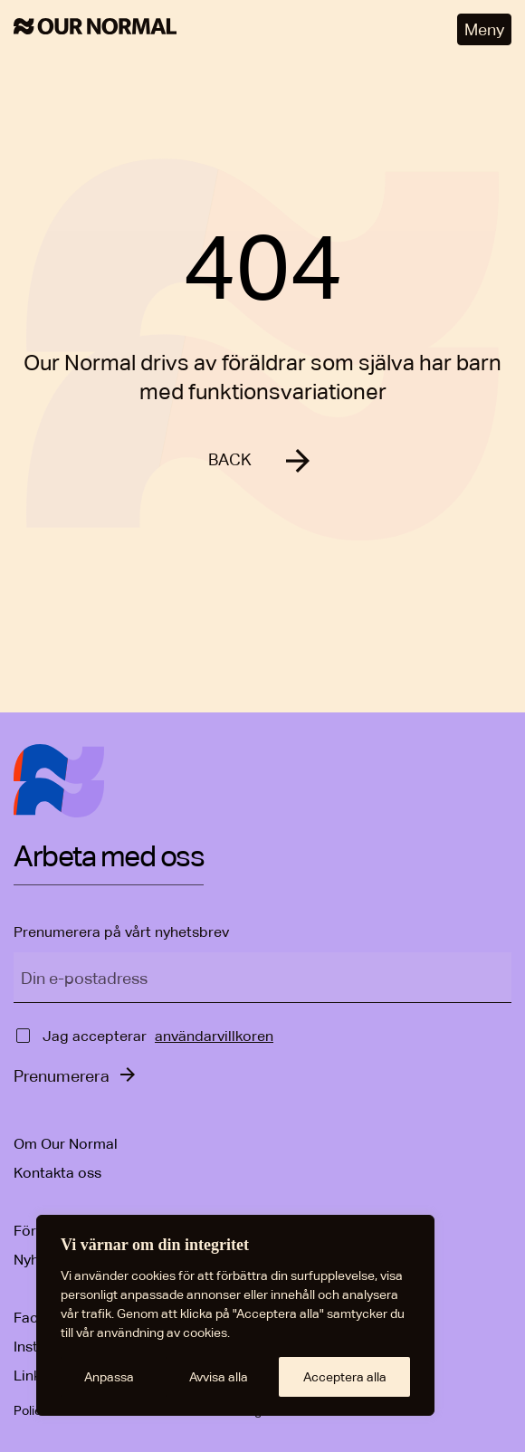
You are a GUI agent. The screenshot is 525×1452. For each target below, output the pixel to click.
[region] (235, 1315)
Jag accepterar (95, 1036)
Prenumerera (62, 1075)
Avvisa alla (218, 1377)
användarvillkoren (214, 1036)
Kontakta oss (57, 1172)
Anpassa (109, 1377)
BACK (230, 459)
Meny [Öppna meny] (484, 29)
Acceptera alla (345, 1377)
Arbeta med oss (109, 857)
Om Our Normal (66, 1143)
